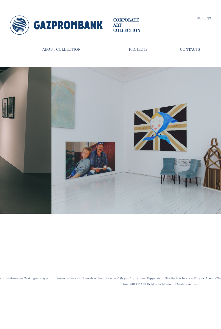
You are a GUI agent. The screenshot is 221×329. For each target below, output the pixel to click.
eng (207, 18)
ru (199, 18)
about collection (61, 49)
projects (138, 49)
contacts (190, 49)
